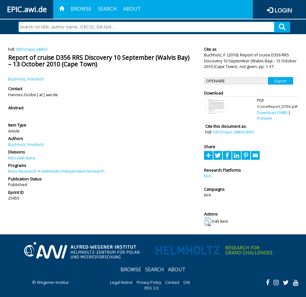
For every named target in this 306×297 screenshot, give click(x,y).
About (132, 8)
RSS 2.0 (151, 288)
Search (107, 8)
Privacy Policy (149, 282)
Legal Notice (121, 282)
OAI (186, 282)
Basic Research (22, 171)
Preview (264, 118)
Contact (172, 282)
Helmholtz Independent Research (73, 171)
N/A (207, 176)
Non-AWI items (22, 158)
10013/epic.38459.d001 (233, 132)
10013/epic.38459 (31, 49)
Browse (81, 8)
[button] (207, 222)
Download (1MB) (272, 112)
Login (283, 10)
